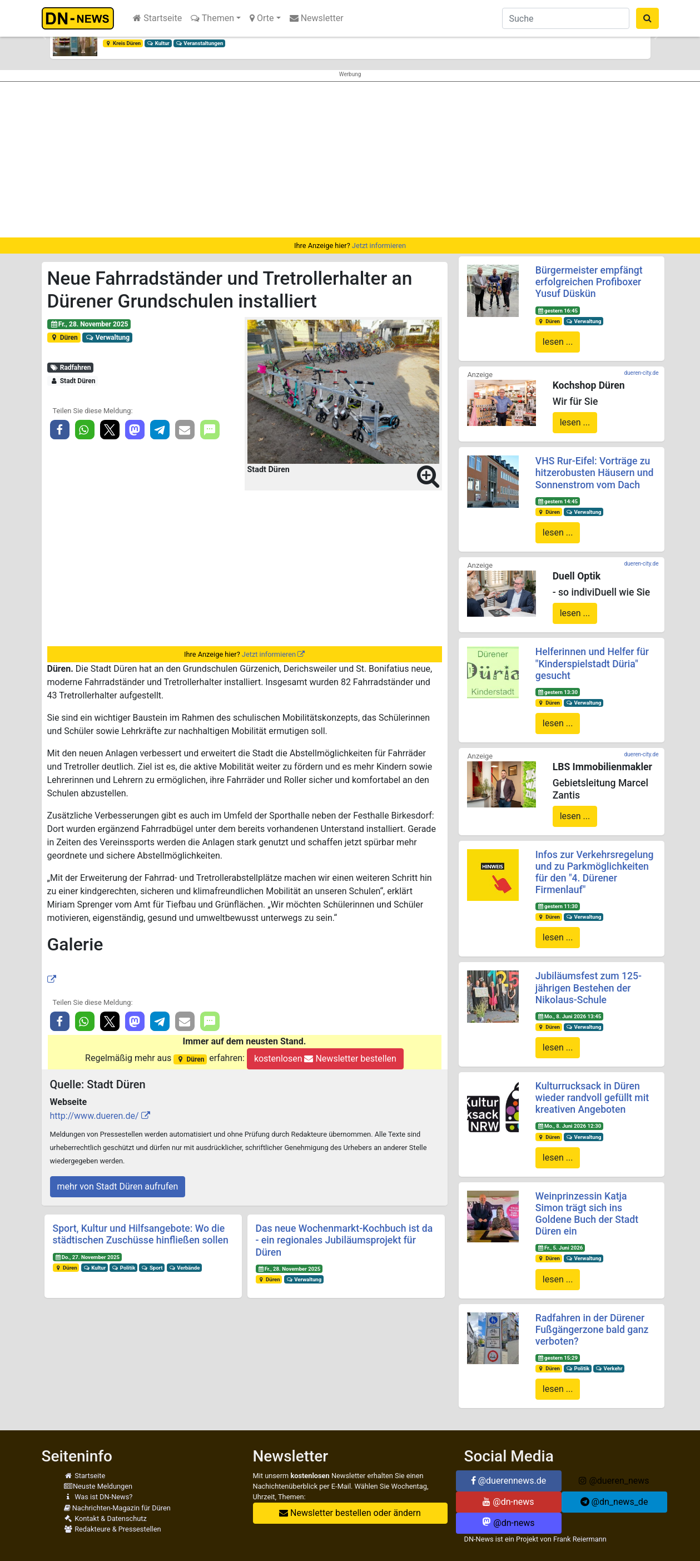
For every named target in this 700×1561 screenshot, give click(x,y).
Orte (262, 18)
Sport (151, 1268)
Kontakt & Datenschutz (105, 1518)
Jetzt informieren (379, 245)
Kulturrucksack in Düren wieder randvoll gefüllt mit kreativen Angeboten (592, 1098)
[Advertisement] (350, 159)
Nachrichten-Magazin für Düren (117, 1508)
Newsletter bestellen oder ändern (350, 1513)
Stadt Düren (72, 381)
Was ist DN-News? (98, 1497)
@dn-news (508, 1501)
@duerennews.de (509, 1480)
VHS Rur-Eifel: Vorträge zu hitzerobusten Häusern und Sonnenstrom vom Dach (594, 472)
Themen (212, 18)
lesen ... (558, 341)
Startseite (157, 18)
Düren (63, 337)
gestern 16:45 (558, 311)
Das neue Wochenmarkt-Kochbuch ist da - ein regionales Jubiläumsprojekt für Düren (344, 1240)
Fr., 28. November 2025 (88, 324)
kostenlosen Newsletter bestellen (325, 1058)
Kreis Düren (123, 43)
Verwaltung (107, 337)
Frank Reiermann (580, 1539)
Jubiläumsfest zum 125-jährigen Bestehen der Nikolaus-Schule (588, 987)
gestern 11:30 (558, 906)
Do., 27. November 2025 (87, 1257)
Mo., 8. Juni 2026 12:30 (570, 1126)
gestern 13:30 (558, 692)
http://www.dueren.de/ (94, 1116)
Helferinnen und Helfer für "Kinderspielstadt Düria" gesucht (592, 663)
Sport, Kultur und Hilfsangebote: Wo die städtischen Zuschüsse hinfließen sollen (141, 1234)
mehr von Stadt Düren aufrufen (117, 1186)
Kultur (158, 43)
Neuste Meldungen (98, 1486)
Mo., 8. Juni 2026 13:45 (570, 1016)
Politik (123, 1268)
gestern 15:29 (558, 1358)
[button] (44, 37)
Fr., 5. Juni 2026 (560, 1248)
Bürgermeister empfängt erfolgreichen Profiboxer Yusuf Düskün (589, 282)
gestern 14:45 (558, 501)
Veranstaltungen (200, 43)
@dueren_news (614, 1480)
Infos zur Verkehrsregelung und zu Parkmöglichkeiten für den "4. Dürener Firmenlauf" (594, 872)
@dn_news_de (614, 1501)
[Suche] (565, 18)
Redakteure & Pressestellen (112, 1529)
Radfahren (70, 367)
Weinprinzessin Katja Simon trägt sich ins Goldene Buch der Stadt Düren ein (586, 1214)
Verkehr (609, 1368)
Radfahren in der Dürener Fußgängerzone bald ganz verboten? (592, 1329)
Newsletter (317, 18)
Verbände (184, 1268)
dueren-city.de (641, 373)
